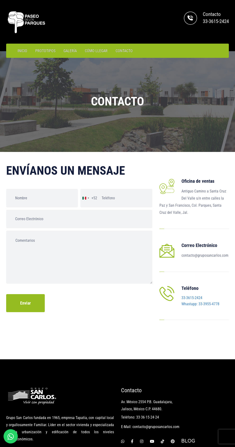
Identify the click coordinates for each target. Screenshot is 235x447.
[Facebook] (132, 408)
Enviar (25, 303)
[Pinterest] (173, 408)
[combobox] (89, 198)
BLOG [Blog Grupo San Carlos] (188, 408)
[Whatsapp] (122, 408)
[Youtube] (152, 408)
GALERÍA (70, 51)
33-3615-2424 (216, 21)
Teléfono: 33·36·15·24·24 (140, 384)
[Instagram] (141, 408)
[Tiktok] (162, 408)
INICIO (22, 51)
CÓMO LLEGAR (96, 51)
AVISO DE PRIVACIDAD (209, 433)
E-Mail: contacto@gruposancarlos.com (150, 393)
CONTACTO (124, 51)
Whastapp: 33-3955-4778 (200, 287)
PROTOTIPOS (45, 51)
